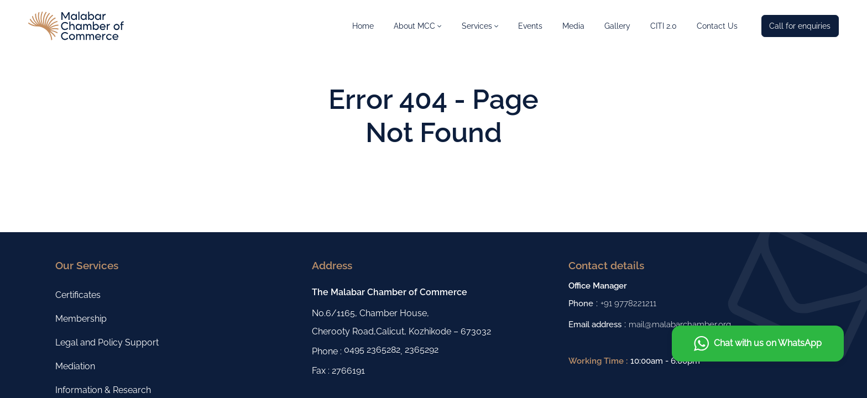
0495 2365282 (372, 349)
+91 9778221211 (628, 303)
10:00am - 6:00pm (665, 360)
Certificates (78, 295)
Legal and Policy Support (107, 342)
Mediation (75, 366)
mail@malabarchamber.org (680, 324)
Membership (81, 318)
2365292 (421, 349)
